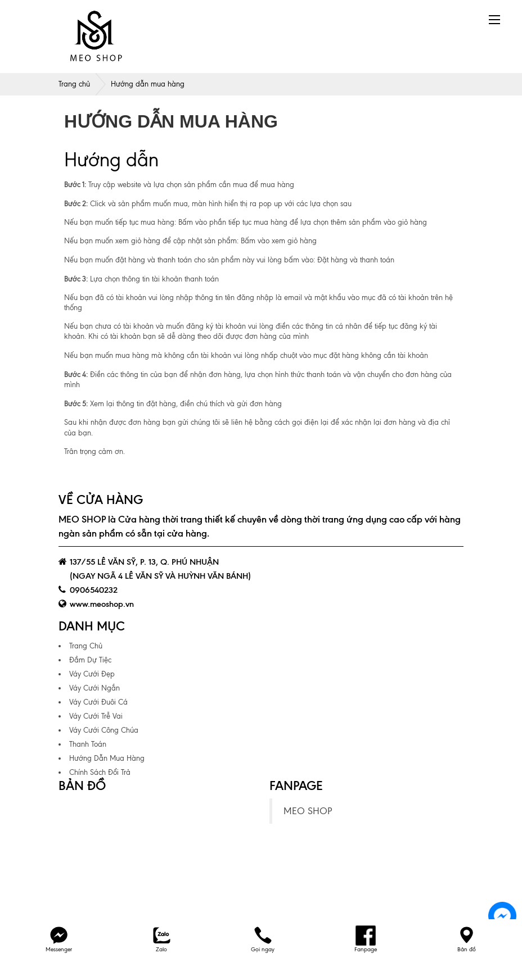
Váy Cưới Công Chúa (103, 730)
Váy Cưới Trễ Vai (96, 716)
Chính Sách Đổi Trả (99, 772)
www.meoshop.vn (102, 604)
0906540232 (94, 590)
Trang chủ (74, 84)
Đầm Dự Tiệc (90, 660)
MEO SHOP (308, 811)
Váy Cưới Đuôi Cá (98, 702)
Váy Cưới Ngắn (94, 688)
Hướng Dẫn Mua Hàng (107, 758)
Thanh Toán (87, 744)
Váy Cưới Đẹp (92, 674)
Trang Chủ (85, 646)
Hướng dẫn (111, 159)
